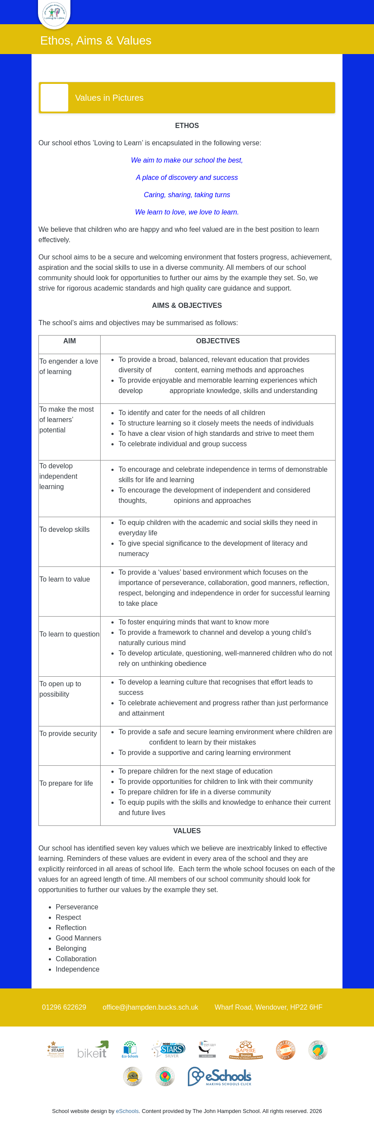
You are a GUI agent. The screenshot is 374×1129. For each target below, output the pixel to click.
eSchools (127, 1111)
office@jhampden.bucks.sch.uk (150, 1007)
